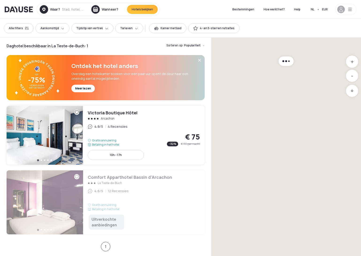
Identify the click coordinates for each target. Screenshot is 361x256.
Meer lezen (83, 88)
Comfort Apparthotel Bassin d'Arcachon (106, 202)
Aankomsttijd (52, 28)
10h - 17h (116, 155)
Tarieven (129, 28)
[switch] (167, 28)
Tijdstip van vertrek (92, 28)
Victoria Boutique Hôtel (106, 135)
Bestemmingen (243, 9)
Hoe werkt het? (274, 9)
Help (297, 9)
